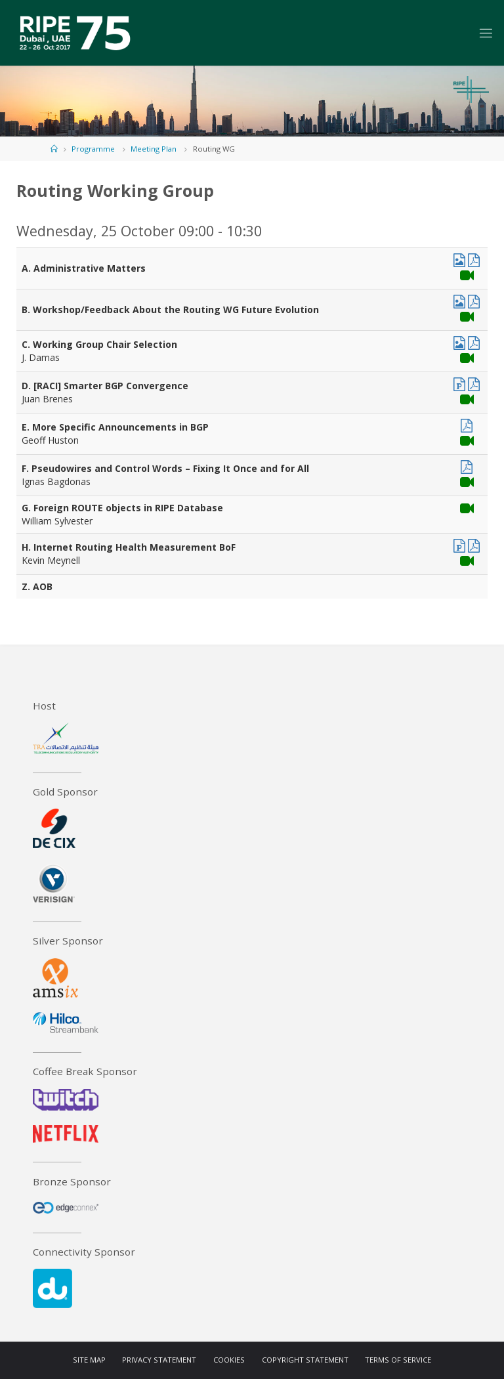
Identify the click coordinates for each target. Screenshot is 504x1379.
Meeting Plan (154, 149)
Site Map (89, 1360)
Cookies (229, 1360)
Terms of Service (398, 1360)
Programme (93, 149)
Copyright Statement (305, 1360)
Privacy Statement (159, 1360)
